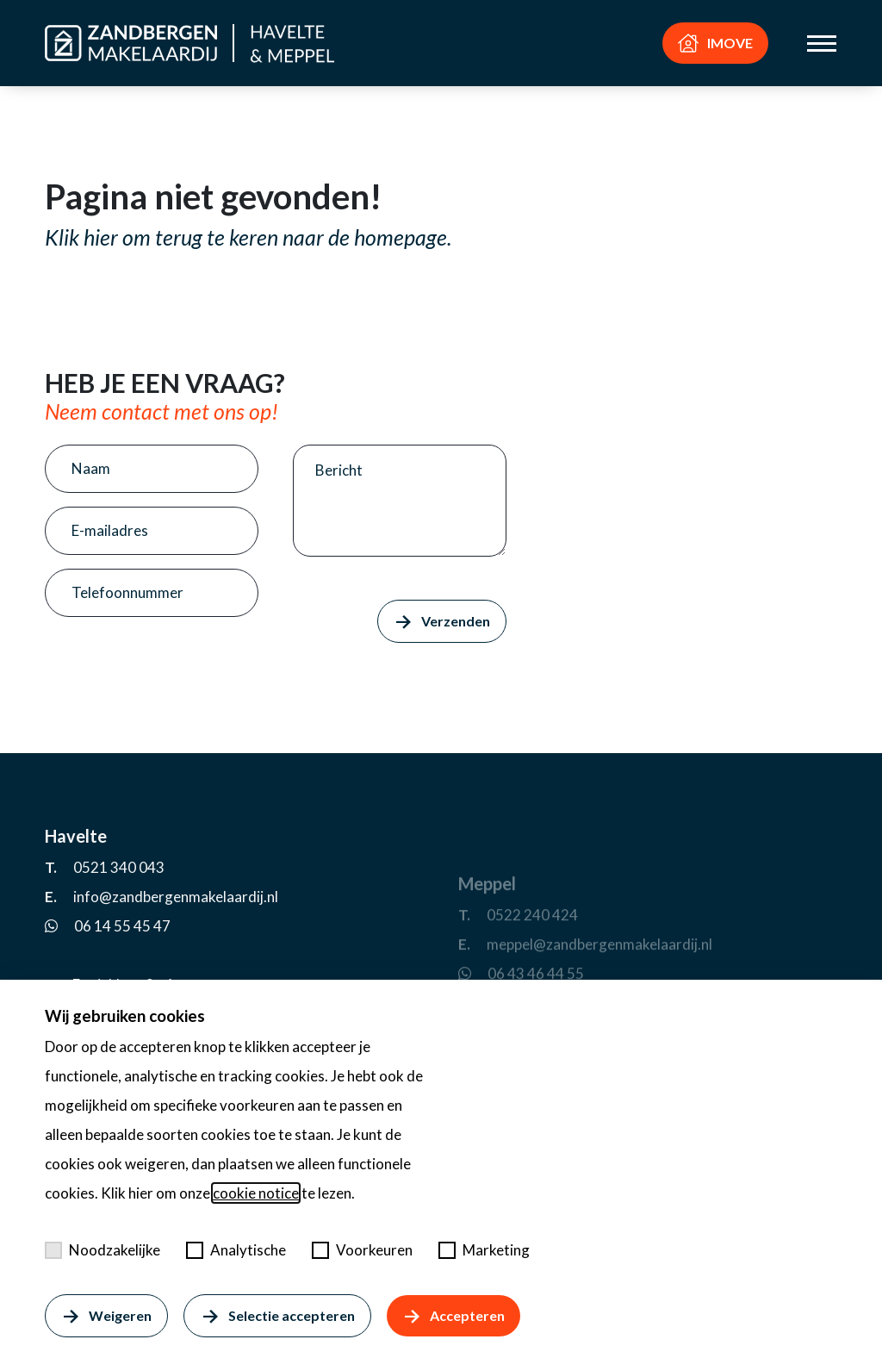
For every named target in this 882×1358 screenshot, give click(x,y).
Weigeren (106, 1315)
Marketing (484, 1250)
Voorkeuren (362, 1250)
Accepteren (453, 1315)
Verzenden (442, 621)
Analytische (236, 1250)
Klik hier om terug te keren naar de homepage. (248, 237)
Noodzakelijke (102, 1250)
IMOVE (715, 43)
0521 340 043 (119, 938)
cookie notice (256, 1193)
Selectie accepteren (277, 1315)
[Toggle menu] (821, 43)
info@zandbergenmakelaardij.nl (175, 967)
